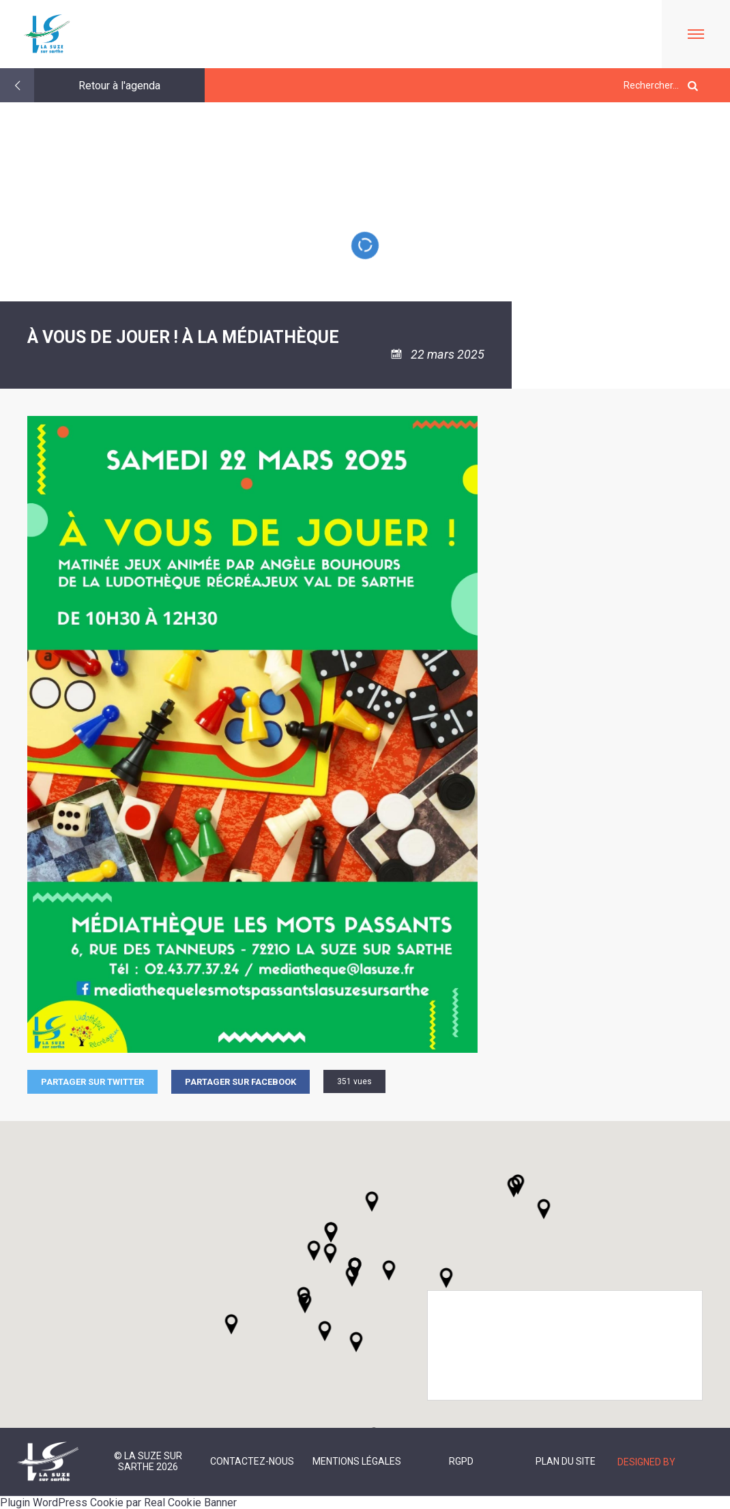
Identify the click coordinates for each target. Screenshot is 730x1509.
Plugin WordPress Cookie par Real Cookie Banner (118, 1502)
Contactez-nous (252, 1461)
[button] (389, 1270)
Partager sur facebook (240, 1082)
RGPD (461, 1461)
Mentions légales (356, 1461)
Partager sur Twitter (92, 1082)
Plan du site (566, 1461)
